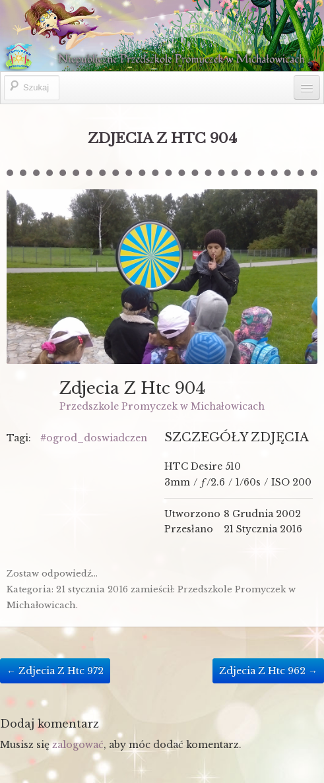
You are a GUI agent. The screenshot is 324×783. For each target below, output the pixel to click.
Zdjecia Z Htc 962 (268, 671)
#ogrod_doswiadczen (93, 438)
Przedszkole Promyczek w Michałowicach (162, 406)
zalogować (78, 745)
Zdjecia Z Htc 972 (55, 671)
